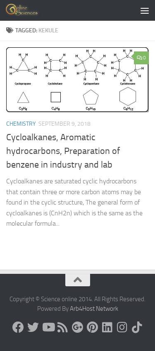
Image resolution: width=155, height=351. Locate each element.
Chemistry (21, 123)
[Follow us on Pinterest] (92, 327)
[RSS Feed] (63, 327)
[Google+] (77, 327)
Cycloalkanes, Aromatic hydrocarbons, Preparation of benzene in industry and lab (63, 151)
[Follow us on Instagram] (122, 327)
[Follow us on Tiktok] (137, 327)
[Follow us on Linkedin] (107, 327)
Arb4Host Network (94, 308)
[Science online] (18, 327)
